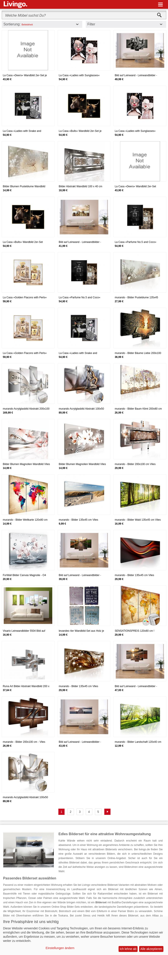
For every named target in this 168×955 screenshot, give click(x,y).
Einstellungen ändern (60, 948)
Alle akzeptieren (151, 949)
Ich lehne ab (128, 949)
